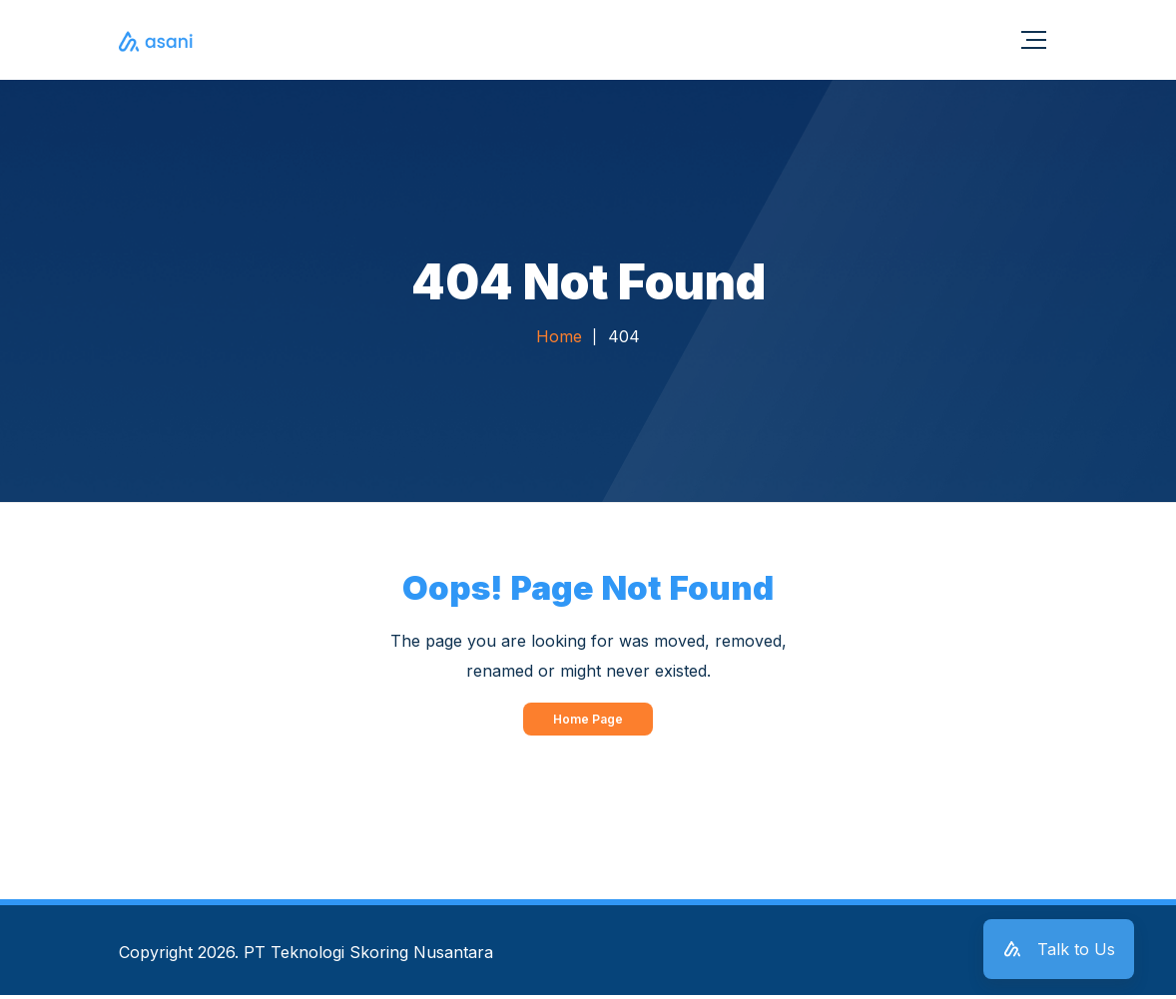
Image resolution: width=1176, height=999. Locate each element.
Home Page (588, 722)
